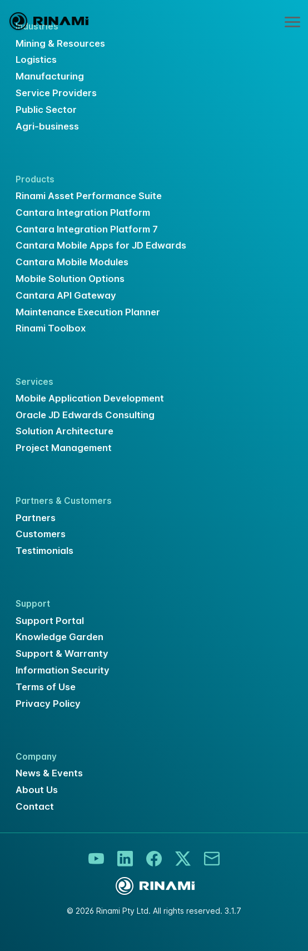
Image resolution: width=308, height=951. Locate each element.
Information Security (63, 670)
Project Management (64, 447)
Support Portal (50, 620)
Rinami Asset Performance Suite (89, 195)
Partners (36, 517)
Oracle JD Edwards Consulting (85, 414)
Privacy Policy (48, 703)
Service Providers (56, 92)
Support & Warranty (62, 653)
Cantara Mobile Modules (72, 262)
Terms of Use (46, 686)
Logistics (36, 59)
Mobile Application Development (90, 398)
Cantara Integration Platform (83, 212)
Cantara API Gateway (66, 295)
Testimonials (44, 550)
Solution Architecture (64, 431)
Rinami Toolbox (51, 328)
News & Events (49, 773)
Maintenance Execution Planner (88, 312)
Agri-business (47, 126)
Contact (35, 806)
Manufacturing (50, 76)
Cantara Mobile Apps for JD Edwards (101, 245)
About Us (37, 789)
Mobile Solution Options (70, 278)
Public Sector (46, 109)
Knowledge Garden (59, 636)
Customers (41, 533)
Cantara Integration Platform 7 (87, 229)
